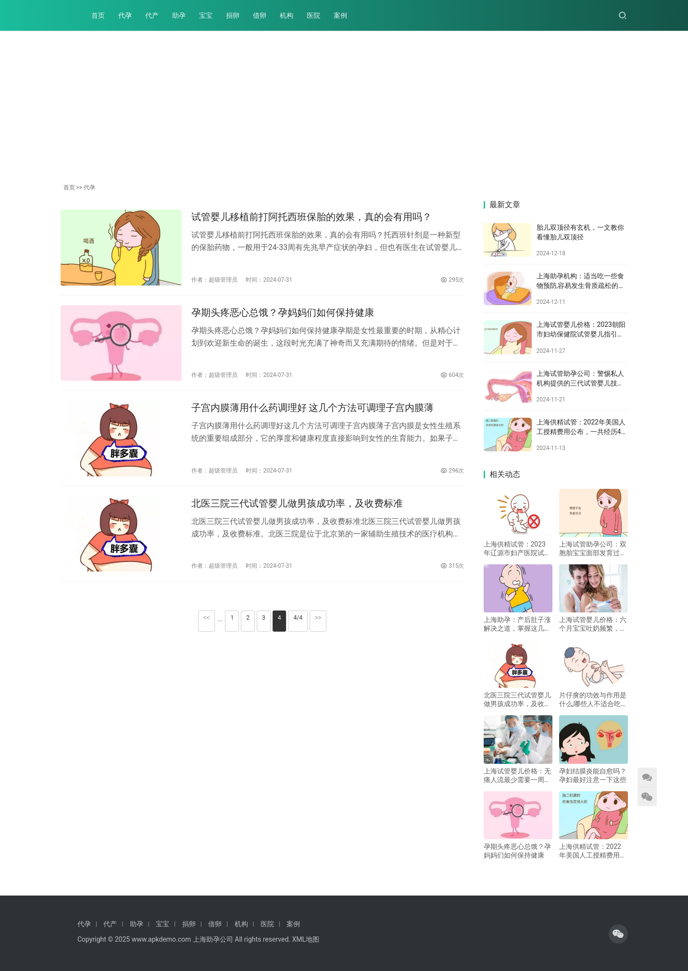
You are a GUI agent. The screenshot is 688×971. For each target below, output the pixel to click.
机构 (286, 15)
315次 (452, 566)
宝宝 (206, 15)
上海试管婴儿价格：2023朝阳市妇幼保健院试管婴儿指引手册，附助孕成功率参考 (581, 334)
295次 (452, 280)
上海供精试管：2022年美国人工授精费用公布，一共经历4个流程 (582, 431)
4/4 (297, 617)
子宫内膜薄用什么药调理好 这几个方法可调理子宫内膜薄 (312, 407)
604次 (452, 375)
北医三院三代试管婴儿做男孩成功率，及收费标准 (297, 503)
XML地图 (305, 939)
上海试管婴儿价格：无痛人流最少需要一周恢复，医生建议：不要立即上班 (517, 775)
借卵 (259, 15)
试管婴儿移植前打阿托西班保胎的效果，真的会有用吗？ (311, 217)
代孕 (125, 15)
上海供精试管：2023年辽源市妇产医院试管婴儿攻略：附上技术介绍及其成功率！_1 (517, 548)
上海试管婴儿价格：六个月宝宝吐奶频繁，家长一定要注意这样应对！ (592, 624)
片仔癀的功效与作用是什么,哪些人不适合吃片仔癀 (593, 699)
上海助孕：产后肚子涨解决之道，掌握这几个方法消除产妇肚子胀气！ (517, 624)
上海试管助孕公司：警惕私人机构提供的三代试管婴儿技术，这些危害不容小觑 (580, 383)
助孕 (179, 15)
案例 (340, 15)
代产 (152, 15)
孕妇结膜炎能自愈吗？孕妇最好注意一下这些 (592, 775)
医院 (313, 15)
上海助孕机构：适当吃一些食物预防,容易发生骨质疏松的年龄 (581, 285)
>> (318, 617)
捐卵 (232, 15)
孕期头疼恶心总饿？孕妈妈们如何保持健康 (282, 312)
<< (206, 617)
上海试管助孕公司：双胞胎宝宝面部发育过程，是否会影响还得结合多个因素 (592, 548)
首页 (98, 15)
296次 (452, 470)
